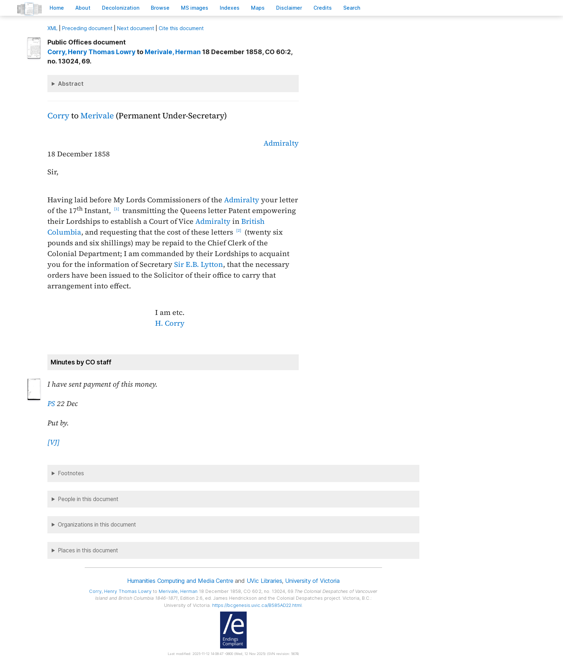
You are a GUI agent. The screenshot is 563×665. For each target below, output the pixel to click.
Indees (229, 8)
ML (52, 28)
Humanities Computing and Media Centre (180, 580)
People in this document (88, 499)
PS (51, 403)
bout (82, 8)
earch (351, 8)
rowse (160, 8)
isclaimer (289, 8)
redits (322, 8)
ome (57, 8)
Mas (258, 8)
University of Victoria (312, 580)
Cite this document (181, 28)
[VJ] (53, 442)
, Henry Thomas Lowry (91, 52)
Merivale (97, 115)
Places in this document (88, 550)
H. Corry (170, 323)
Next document (135, 28)
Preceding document (87, 28)
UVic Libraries (264, 580)
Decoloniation (120, 8)
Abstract (71, 83)
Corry (58, 115)
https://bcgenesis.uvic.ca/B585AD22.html (257, 605)
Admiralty (281, 143)
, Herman (173, 52)
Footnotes (71, 473)
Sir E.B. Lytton (198, 264)
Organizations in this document (97, 524)
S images (194, 8)
